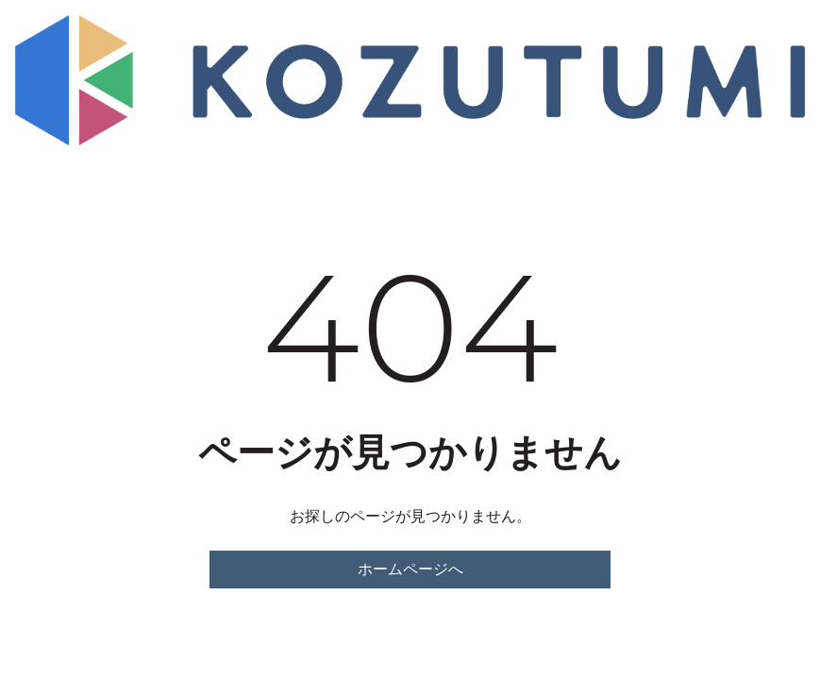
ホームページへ (410, 569)
